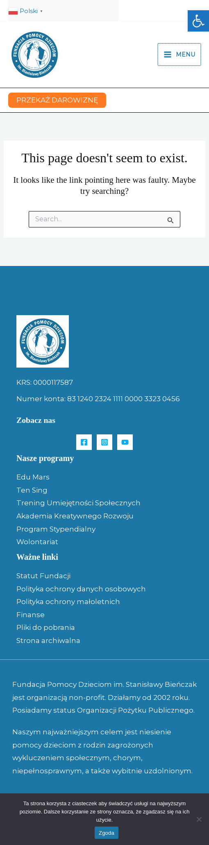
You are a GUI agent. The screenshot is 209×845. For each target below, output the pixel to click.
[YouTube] (125, 442)
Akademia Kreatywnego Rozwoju (75, 516)
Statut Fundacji (43, 576)
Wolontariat (37, 542)
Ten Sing (32, 490)
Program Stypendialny (55, 529)
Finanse (30, 615)
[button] (198, 21)
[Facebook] (84, 442)
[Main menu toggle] (180, 54)
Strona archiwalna (48, 640)
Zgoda (106, 833)
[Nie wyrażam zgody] (199, 819)
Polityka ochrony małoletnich (68, 601)
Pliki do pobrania (45, 627)
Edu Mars (33, 477)
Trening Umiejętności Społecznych (78, 503)
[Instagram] (104, 442)
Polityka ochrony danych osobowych (81, 589)
